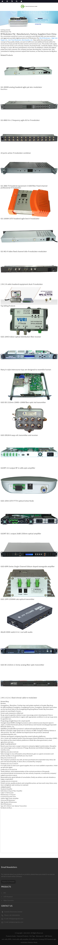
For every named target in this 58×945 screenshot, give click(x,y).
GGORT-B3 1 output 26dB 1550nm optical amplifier (21, 533)
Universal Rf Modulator (8, 800)
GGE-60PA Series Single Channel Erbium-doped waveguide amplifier (28, 566)
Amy (8, 758)
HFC (4, 893)
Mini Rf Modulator (45, 38)
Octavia (9, 763)
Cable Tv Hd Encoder (7, 793)
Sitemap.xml (40, 936)
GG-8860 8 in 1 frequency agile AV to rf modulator (20, 120)
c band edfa (15, 939)
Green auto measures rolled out (12, 713)
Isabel (9, 775)
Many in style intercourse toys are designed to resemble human (26, 369)
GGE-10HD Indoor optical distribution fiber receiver (21, 337)
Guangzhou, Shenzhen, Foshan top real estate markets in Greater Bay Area (27, 705)
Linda (9, 769)
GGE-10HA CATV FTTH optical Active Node (17, 501)
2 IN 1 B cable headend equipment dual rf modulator (22, 284)
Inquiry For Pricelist (8, 882)
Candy (9, 781)
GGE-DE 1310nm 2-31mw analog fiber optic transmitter (22, 665)
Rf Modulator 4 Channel (8, 795)
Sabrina (9, 752)
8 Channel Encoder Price (8, 796)
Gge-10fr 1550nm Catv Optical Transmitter (14, 806)
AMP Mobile (48, 936)
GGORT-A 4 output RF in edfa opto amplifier (18, 468)
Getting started (5, 30)
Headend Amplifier (6, 789)
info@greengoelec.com (16, 919)
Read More (4, 89)
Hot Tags (32, 936)
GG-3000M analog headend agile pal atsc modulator (21, 87)
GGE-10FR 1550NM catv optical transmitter (17, 599)
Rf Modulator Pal (6, 32)
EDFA (9, 939)
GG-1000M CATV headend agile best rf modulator (20, 218)
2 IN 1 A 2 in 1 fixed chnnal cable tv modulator (19, 697)
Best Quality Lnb (27, 40)
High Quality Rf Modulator (9, 802)
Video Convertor (8, 900)
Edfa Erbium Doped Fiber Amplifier (11, 791)
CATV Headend (8, 897)
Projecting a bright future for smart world (15, 721)
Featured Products (22, 936)
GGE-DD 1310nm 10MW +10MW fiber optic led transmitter (23, 402)
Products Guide (11, 936)
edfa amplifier (24, 939)
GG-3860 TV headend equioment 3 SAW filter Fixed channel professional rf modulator (24, 187)
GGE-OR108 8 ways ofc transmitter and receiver (19, 435)
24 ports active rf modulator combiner (16, 153)
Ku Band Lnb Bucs (6, 808)
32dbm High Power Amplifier (10, 798)
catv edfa (4, 939)
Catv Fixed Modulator (15, 40)
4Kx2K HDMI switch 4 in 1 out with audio (16, 632)
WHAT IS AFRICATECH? (8, 744)
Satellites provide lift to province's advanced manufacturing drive (24, 729)
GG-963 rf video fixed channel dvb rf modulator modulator (24, 251)
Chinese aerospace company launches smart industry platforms (23, 736)
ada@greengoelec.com (16, 922)
